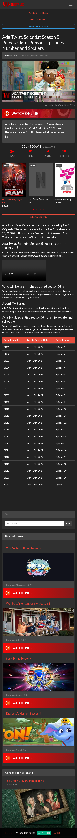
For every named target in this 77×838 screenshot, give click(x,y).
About (57, 833)
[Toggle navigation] (71, 4)
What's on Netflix (38, 217)
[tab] (33, 209)
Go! (68, 523)
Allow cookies (44, 833)
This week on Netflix (38, 20)
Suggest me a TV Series (38, 26)
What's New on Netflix (38, 13)
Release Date (11, 55)
